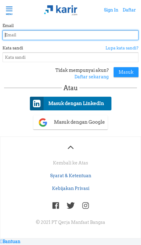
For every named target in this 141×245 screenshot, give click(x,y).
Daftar (129, 9)
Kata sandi (12, 48)
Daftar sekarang (91, 76)
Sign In (111, 9)
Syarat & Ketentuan (70, 175)
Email (8, 25)
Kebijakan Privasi (70, 188)
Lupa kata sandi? (122, 48)
